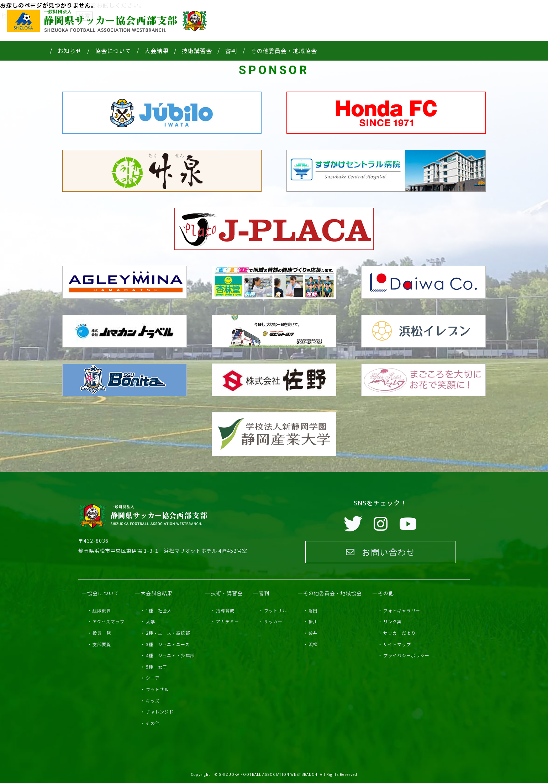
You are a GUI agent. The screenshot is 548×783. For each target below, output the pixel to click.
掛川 (313, 621)
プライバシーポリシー (406, 655)
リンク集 (392, 621)
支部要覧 (102, 644)
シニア (153, 678)
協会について (113, 50)
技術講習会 (197, 50)
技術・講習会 (227, 593)
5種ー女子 (156, 667)
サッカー (273, 621)
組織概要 (102, 610)
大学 (150, 621)
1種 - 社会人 (159, 610)
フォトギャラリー (401, 610)
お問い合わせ (380, 552)
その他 (153, 723)
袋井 (313, 633)
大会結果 (156, 50)
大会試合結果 (157, 593)
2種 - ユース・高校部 (168, 633)
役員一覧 (102, 633)
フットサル (157, 689)
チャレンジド (160, 712)
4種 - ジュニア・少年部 (170, 655)
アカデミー (227, 621)
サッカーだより (399, 633)
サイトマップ (397, 644)
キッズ (153, 700)
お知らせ (70, 50)
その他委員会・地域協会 (284, 50)
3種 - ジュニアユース (168, 644)
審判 (231, 50)
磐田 (313, 610)
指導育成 (225, 610)
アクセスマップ (109, 621)
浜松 (313, 644)
